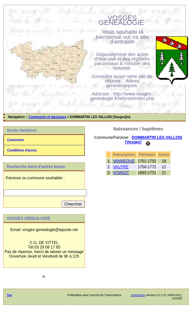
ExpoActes (138, 295)
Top (9, 295)
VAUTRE (121, 167)
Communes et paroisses (47, 117)
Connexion (15, 140)
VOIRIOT (121, 173)
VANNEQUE (124, 161)
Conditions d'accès (22, 150)
